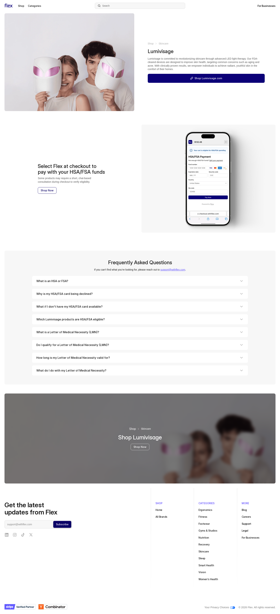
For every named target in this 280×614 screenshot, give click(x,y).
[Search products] (140, 6)
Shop (151, 43)
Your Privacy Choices (216, 607)
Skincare (163, 43)
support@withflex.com (172, 269)
